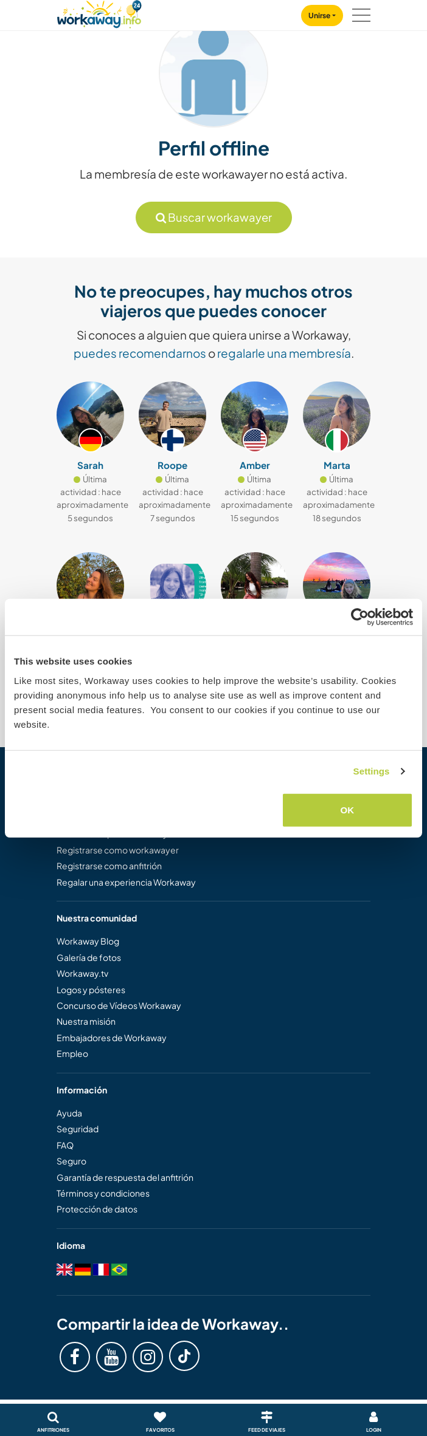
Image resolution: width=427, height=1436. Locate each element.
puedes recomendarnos (140, 353)
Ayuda (69, 1112)
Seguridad (78, 1128)
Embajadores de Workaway (112, 1037)
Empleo (72, 1053)
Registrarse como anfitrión (109, 865)
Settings (371, 771)
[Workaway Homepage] (99, 12)
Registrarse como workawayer (118, 849)
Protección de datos (97, 1208)
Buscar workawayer (214, 217)
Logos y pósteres (91, 989)
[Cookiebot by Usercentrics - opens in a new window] (360, 617)
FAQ (65, 1145)
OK (348, 809)
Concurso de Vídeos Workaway (119, 1005)
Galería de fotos (89, 957)
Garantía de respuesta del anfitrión (125, 1177)
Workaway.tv (82, 973)
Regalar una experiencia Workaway (126, 882)
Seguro (71, 1160)
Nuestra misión (86, 1021)
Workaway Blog (88, 940)
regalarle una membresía (284, 353)
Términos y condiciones (103, 1193)
